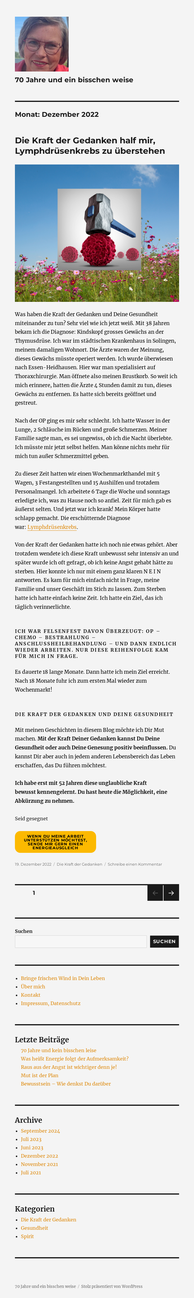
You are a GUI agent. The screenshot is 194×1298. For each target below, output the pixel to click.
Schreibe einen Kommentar (135, 864)
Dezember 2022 (39, 1156)
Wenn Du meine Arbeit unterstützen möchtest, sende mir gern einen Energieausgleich (55, 842)
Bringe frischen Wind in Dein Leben (63, 978)
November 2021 (39, 1164)
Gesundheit (34, 1228)
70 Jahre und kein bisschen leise (58, 1050)
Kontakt (31, 995)
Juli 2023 (31, 1139)
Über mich (33, 987)
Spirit (27, 1236)
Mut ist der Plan (39, 1075)
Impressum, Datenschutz (51, 1003)
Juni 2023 (32, 1147)
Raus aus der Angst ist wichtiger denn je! (69, 1067)
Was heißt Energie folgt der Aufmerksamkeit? (75, 1059)
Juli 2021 (31, 1173)
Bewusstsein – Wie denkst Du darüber (66, 1084)
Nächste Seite (171, 900)
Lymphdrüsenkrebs (52, 527)
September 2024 (40, 1131)
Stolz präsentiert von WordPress (112, 1286)
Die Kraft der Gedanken (79, 864)
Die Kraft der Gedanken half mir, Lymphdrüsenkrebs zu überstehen (90, 145)
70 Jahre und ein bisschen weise (74, 80)
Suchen (24, 931)
